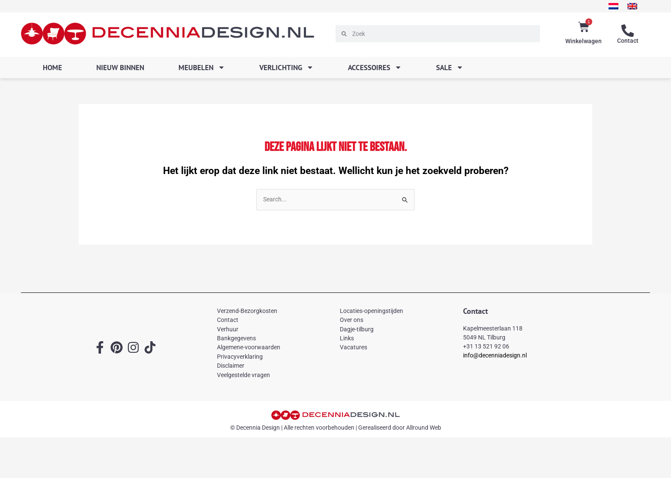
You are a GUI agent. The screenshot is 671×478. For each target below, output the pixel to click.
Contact (627, 40)
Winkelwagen (583, 41)
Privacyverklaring (240, 357)
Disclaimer (230, 366)
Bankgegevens (236, 338)
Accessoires (375, 67)
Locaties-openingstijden (371, 311)
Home (52, 67)
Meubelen (201, 67)
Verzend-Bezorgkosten (247, 311)
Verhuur (227, 329)
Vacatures (353, 348)
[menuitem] (608, 6)
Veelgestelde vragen (243, 375)
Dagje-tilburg (357, 329)
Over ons (351, 320)
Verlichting (286, 67)
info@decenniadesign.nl (495, 356)
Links (347, 338)
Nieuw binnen (120, 67)
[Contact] (628, 31)
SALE (449, 67)
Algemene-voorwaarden (248, 348)
